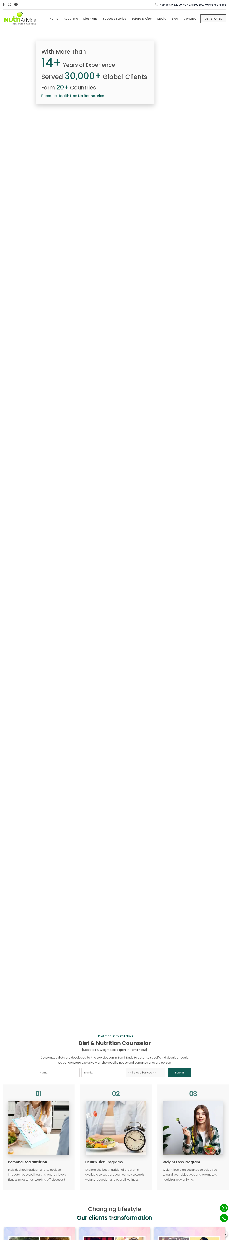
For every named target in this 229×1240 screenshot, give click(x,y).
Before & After (141, 19)
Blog (175, 19)
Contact (190, 19)
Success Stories (114, 19)
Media (161, 19)
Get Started (213, 19)
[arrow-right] (222, 624)
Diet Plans (90, 19)
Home (54, 19)
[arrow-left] (7, 624)
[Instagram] (10, 4)
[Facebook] (4, 4)
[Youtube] (16, 4)
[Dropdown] (145, 1072)
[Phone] (224, 1218)
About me (71, 19)
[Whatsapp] (224, 1208)
